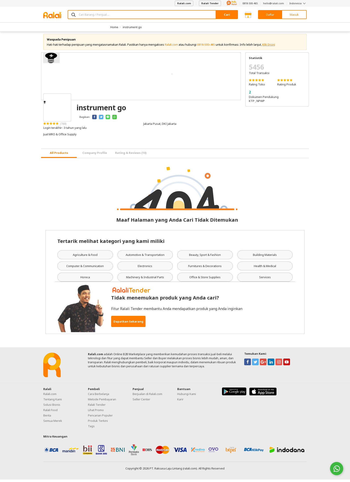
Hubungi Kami (186, 396)
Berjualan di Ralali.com (147, 396)
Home (114, 27)
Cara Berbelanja (98, 396)
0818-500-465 (250, 3)
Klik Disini (268, 47)
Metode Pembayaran (102, 402)
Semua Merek (52, 423)
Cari (227, 15)
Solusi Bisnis (51, 407)
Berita (47, 418)
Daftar (270, 15)
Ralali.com (184, 3)
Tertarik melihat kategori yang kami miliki (111, 243)
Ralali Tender (210, 3)
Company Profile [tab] (94, 155)
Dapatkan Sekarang (128, 324)
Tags (91, 429)
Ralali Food (50, 412)
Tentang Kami (52, 402)
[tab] (59, 155)
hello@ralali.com (273, 3)
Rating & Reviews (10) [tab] (131, 155)
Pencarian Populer (100, 418)
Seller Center (141, 402)
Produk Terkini (98, 423)
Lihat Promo (96, 412)
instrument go (132, 27)
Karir (180, 402)
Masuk (294, 15)
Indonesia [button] (298, 3)
